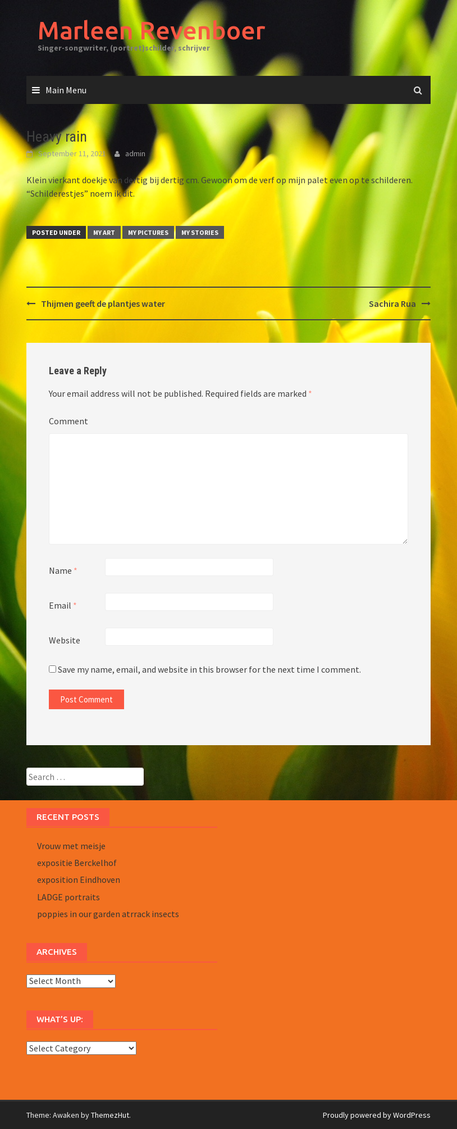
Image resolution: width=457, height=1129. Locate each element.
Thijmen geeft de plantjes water (103, 303)
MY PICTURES (148, 232)
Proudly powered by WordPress (377, 1115)
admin (135, 153)
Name (63, 570)
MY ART (104, 232)
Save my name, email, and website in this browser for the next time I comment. (209, 669)
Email (63, 605)
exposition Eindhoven (78, 879)
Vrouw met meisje (71, 845)
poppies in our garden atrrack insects (108, 913)
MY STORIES (199, 232)
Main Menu (65, 90)
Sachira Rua (392, 303)
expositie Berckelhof (77, 862)
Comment (68, 421)
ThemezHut (110, 1115)
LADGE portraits (68, 897)
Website (64, 640)
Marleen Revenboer (151, 30)
